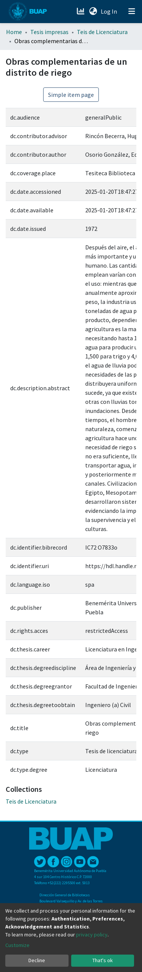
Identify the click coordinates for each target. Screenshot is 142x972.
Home (14, 32)
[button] (93, 11)
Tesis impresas (49, 32)
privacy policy (92, 934)
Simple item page (71, 94)
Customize (17, 945)
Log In (110, 11)
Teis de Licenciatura (102, 32)
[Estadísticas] (81, 11)
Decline (36, 960)
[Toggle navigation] (132, 11)
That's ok (102, 960)
